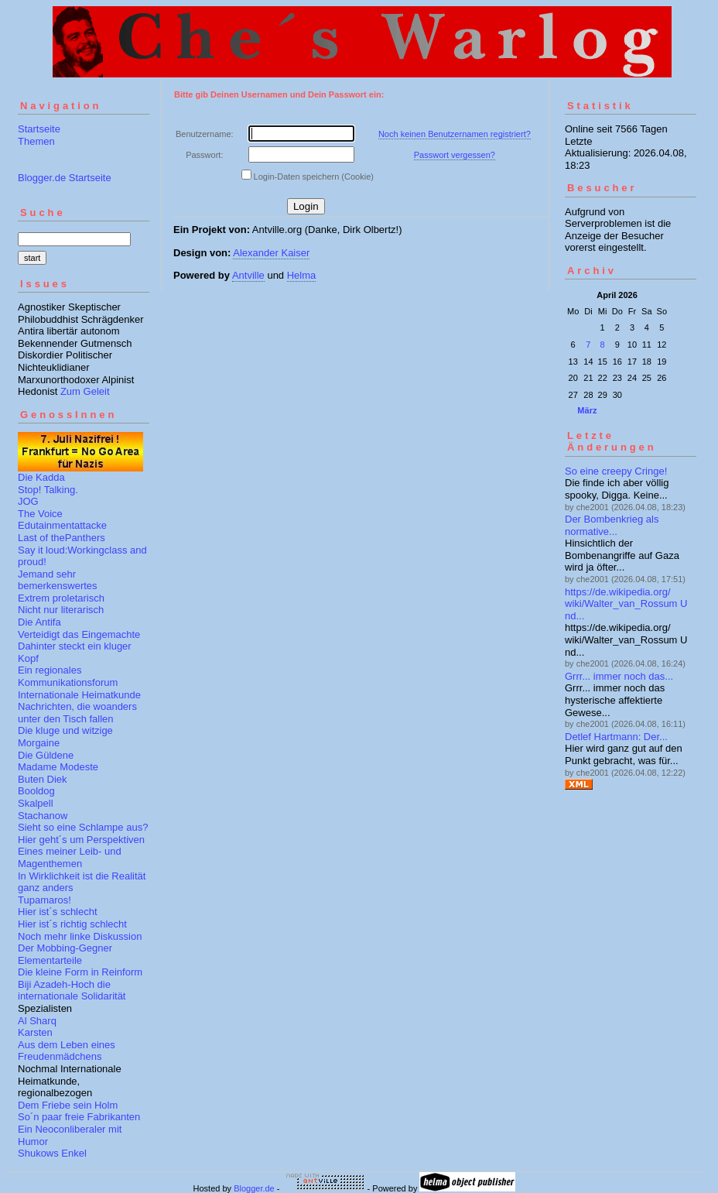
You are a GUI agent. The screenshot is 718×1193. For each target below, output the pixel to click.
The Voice (40, 513)
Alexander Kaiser (271, 253)
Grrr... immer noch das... (619, 676)
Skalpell (35, 803)
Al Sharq (37, 1021)
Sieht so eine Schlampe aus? (83, 827)
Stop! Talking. (48, 489)
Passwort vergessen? (454, 154)
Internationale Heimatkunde (79, 695)
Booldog (36, 791)
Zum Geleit (85, 391)
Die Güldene (46, 755)
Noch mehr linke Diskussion (80, 936)
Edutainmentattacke (62, 525)
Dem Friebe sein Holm (68, 1105)
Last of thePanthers (61, 537)
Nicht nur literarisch (61, 609)
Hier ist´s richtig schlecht (72, 924)
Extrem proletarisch (61, 598)
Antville (248, 275)
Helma (301, 275)
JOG (28, 501)
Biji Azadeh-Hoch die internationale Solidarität (71, 991)
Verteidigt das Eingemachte (79, 634)
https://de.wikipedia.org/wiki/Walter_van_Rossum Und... (626, 604)
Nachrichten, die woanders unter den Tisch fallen (77, 713)
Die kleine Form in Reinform (80, 972)
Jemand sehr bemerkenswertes (57, 580)
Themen (36, 141)
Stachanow (42, 815)
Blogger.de (254, 1188)
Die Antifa (39, 622)
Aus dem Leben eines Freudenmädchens (66, 1051)
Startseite (39, 129)
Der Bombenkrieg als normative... (611, 525)
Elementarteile (50, 960)
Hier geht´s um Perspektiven (81, 839)
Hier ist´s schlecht (57, 911)
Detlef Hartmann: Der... (616, 736)
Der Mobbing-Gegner (65, 948)
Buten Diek (42, 779)
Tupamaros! (44, 900)
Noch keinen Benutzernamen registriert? (454, 134)
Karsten (35, 1032)
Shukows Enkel (52, 1153)
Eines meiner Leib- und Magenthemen (69, 857)
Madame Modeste (58, 767)
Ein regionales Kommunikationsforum (68, 676)
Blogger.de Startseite (64, 177)
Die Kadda (41, 477)
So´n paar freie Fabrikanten (79, 1117)
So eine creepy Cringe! (616, 471)
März (587, 410)
